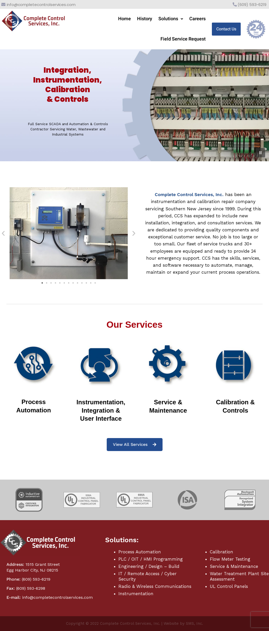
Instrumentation (135, 593)
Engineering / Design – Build (148, 566)
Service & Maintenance (234, 566)
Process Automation (139, 551)
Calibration (221, 551)
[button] (170, 19)
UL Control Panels (229, 586)
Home (124, 18)
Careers (197, 18)
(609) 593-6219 (252, 4)
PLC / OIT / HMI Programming (150, 559)
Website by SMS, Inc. (183, 623)
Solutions (170, 18)
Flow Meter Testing (230, 559)
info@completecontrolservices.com (41, 4)
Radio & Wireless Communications (154, 586)
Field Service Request (183, 39)
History (144, 18)
